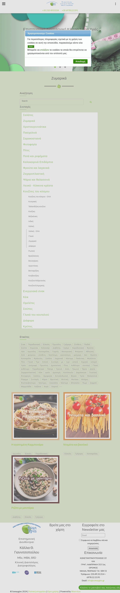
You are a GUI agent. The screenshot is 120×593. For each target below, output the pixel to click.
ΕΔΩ (31, 46)
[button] (80, 61)
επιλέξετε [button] (45, 50)
